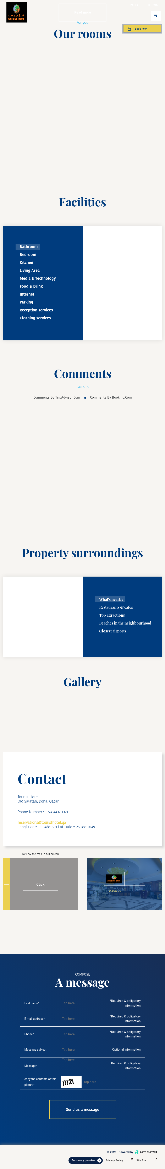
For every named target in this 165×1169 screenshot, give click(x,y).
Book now (137, 29)
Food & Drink (31, 286)
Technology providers (86, 1160)
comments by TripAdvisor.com (56, 397)
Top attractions (112, 615)
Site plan (147, 1160)
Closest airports (112, 630)
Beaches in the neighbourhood (125, 623)
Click (40, 884)
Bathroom (29, 246)
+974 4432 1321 (56, 811)
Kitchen (26, 262)
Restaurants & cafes (116, 607)
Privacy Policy (119, 1160)
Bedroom (28, 254)
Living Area (30, 270)
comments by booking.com (111, 397)
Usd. (153, 5)
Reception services (36, 310)
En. (134, 5)
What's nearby (111, 599)
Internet (27, 294)
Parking (26, 302)
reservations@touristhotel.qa (42, 822)
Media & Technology (38, 278)
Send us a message (82, 1109)
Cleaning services (35, 318)
